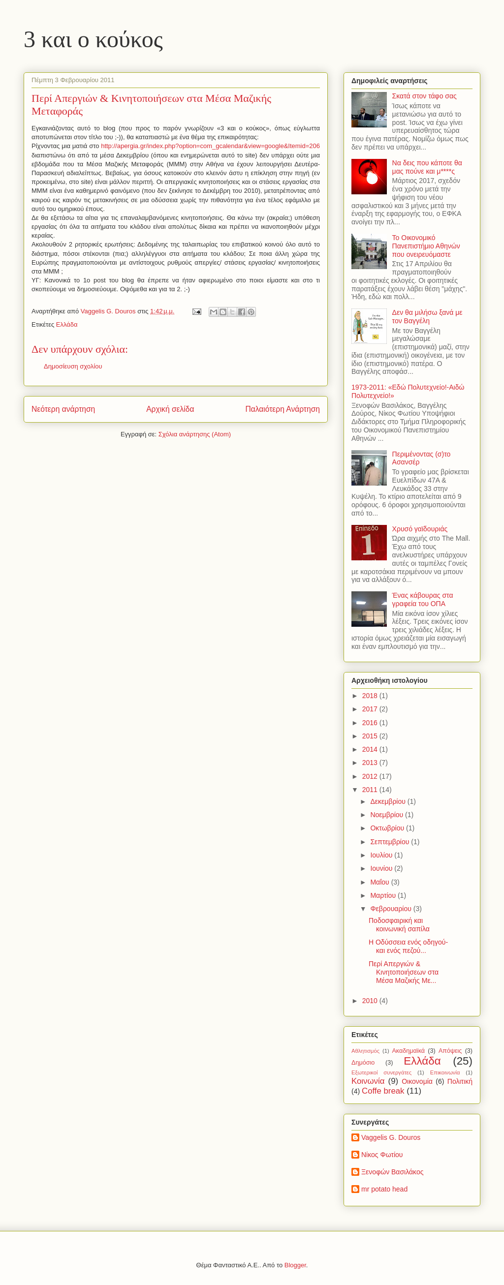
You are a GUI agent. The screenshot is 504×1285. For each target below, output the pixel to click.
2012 (370, 776)
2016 (370, 723)
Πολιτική (459, 1081)
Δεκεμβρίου (388, 801)
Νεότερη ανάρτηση (63, 409)
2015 (370, 736)
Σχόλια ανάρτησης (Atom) (194, 434)
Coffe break (383, 1091)
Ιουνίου (382, 868)
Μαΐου (380, 882)
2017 (370, 709)
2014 (370, 749)
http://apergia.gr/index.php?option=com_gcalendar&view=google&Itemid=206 (210, 146)
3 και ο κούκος (93, 39)
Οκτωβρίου (388, 828)
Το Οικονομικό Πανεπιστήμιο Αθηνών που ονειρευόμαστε (426, 246)
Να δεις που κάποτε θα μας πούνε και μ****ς (427, 167)
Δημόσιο (363, 1062)
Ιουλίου (382, 855)
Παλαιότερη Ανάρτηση (282, 409)
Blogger (295, 1265)
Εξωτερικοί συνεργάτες (381, 1072)
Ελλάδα (67, 324)
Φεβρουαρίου (391, 909)
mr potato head (384, 1189)
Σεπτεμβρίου (390, 842)
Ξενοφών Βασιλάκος (392, 1172)
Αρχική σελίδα (170, 409)
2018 (370, 696)
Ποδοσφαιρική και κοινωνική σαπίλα (399, 925)
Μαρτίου (384, 895)
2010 (370, 1001)
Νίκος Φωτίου (382, 1155)
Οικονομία (417, 1081)
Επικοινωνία (445, 1072)
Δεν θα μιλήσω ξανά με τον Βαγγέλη (427, 316)
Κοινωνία (367, 1081)
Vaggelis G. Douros (390, 1137)
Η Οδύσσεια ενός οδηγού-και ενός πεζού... (408, 946)
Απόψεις (450, 1050)
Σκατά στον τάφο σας (424, 96)
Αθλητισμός (365, 1051)
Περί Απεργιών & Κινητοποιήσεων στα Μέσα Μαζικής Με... (404, 972)
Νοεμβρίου (387, 815)
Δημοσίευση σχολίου (73, 366)
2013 (370, 762)
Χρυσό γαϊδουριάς (420, 529)
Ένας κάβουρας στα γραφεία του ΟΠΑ (422, 599)
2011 (370, 790)
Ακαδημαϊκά (408, 1050)
